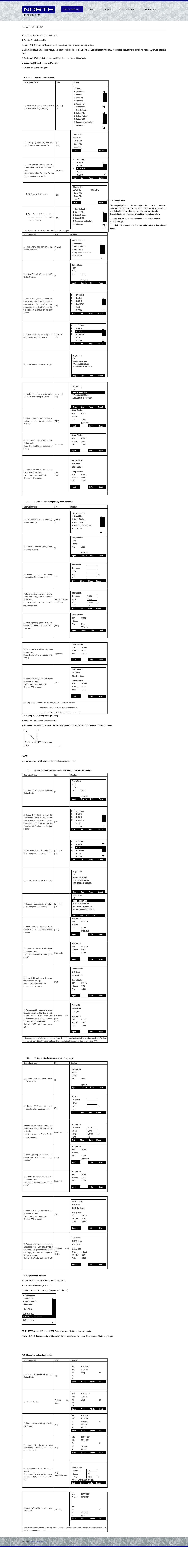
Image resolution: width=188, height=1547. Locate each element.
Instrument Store (127, 9)
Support (107, 9)
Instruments (150, 9)
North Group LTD (38, 1541)
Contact (91, 9)
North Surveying (71, 9)
